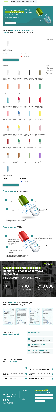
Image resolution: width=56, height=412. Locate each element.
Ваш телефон (23, 53)
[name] (44, 395)
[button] (10, 23)
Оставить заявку (40, 401)
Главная (4, 3)
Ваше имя (5, 53)
